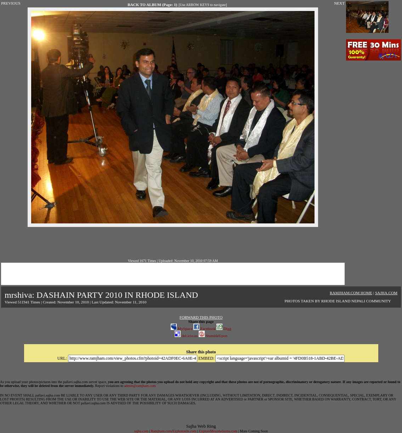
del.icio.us (186, 336)
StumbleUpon (213, 336)
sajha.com (141, 431)
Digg (223, 328)
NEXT (339, 3)
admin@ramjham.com (139, 386)
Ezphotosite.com (184, 431)
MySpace (181, 328)
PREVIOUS (11, 3)
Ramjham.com (161, 431)
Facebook (204, 328)
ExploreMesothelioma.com (218, 431)
